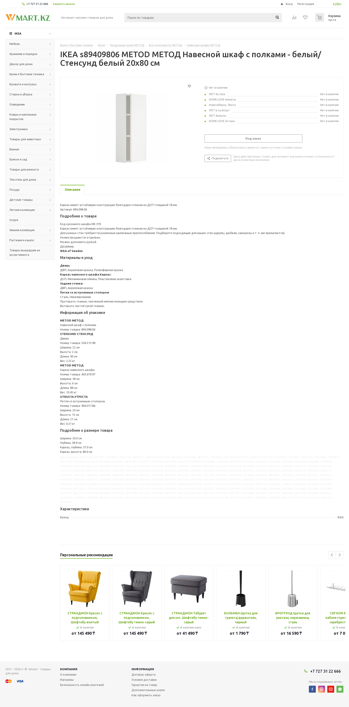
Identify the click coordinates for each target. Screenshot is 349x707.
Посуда (14, 189)
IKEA (18, 33)
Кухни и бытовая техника (26, 74)
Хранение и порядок (23, 53)
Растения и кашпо (21, 240)
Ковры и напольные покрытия (23, 116)
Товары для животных (25, 139)
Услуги (13, 219)
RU (339, 4)
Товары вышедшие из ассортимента (24, 252)
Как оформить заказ (146, 695)
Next (339, 555)
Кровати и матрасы (23, 84)
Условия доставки (144, 679)
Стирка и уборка (20, 94)
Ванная (14, 149)
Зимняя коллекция (22, 230)
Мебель (14, 43)
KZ (335, 4)
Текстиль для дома (22, 179)
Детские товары (21, 199)
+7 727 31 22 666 (37, 3)
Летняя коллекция (22, 209)
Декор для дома (21, 64)
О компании (68, 674)
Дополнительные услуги (148, 690)
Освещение (17, 104)
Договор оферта (144, 674)
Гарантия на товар (144, 684)
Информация (143, 669)
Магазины (67, 679)
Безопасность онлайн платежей (82, 684)
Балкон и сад (18, 159)
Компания (68, 669)
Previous (332, 555)
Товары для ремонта (24, 169)
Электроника (18, 129)
